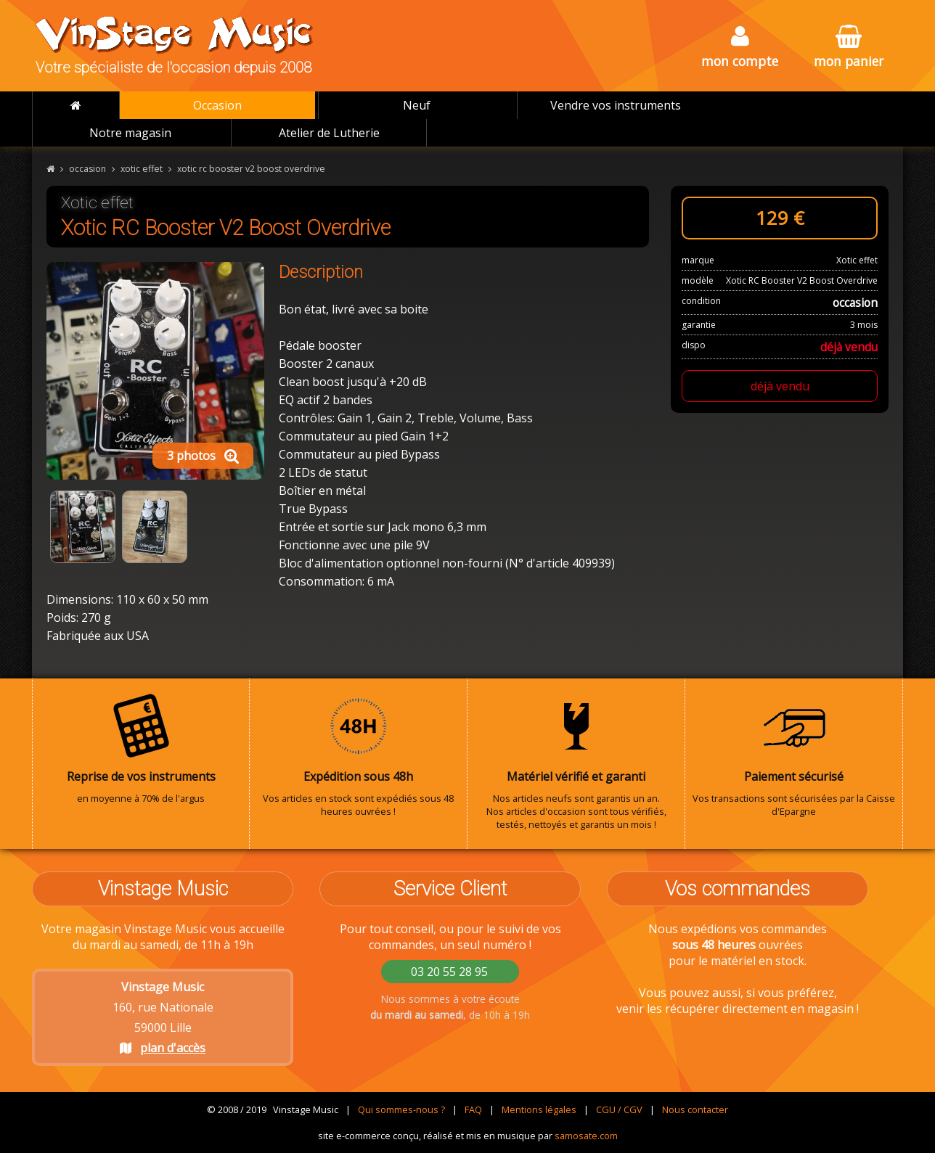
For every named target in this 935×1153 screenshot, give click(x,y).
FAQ (473, 1109)
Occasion (217, 105)
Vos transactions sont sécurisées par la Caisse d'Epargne (794, 755)
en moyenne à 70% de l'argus (141, 749)
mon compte (739, 47)
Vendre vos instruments (615, 105)
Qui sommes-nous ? (401, 1109)
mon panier (848, 47)
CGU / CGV (619, 1109)
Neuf (416, 105)
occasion (87, 169)
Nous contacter (695, 1109)
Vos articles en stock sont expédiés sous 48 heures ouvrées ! (358, 755)
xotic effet (142, 169)
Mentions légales (539, 1109)
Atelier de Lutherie (329, 133)
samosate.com (586, 1135)
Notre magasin (130, 133)
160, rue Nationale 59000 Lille (163, 1017)
